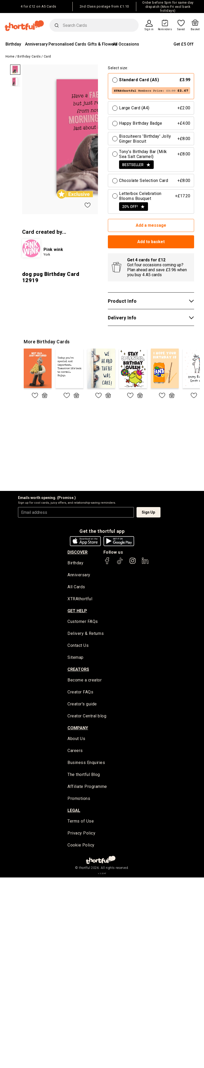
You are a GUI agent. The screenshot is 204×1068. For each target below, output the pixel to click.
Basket (195, 29)
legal (73, 811)
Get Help (77, 611)
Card (47, 56)
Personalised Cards (67, 44)
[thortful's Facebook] (107, 563)
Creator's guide (82, 704)
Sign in (149, 29)
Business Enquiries (86, 763)
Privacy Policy (81, 834)
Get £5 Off (184, 44)
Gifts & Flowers (102, 44)
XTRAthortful (79, 599)
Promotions (78, 799)
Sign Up (148, 512)
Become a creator (84, 680)
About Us (76, 739)
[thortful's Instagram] (133, 563)
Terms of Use (80, 822)
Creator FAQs (80, 692)
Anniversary (36, 44)
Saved (181, 29)
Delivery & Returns (85, 633)
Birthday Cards (29, 56)
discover (77, 552)
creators (78, 669)
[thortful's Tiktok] (120, 563)
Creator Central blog (86, 716)
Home (10, 56)
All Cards (76, 587)
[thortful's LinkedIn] (145, 563)
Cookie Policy (81, 846)
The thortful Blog (83, 775)
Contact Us (78, 645)
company (77, 728)
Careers (75, 751)
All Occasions (126, 44)
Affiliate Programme (87, 787)
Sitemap (75, 657)
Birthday (13, 44)
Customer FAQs (82, 622)
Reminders (165, 29)
